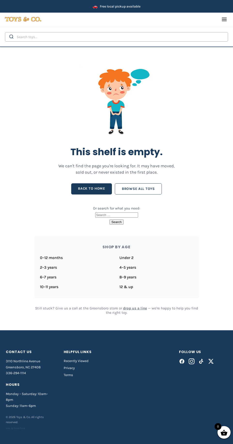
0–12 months (51, 257)
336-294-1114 (16, 373)
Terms (68, 375)
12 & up (126, 286)
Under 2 (126, 257)
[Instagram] (191, 361)
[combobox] (116, 37)
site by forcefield (15, 428)
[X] (211, 361)
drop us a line (135, 308)
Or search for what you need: (116, 208)
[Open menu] (224, 20)
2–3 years (48, 267)
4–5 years (127, 267)
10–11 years (49, 286)
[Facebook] (182, 361)
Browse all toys (138, 189)
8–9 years (127, 277)
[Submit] (11, 37)
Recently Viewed (76, 361)
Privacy (69, 368)
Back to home (91, 188)
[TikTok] (201, 361)
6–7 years (48, 277)
